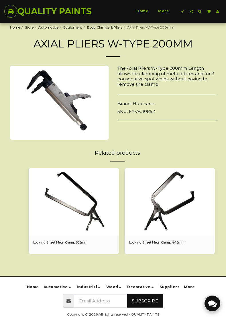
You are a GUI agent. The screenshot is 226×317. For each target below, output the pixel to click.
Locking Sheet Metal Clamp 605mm (63, 242)
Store (29, 27)
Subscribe (145, 301)
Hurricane (143, 103)
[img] (74, 202)
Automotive (48, 27)
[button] (183, 11)
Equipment (72, 27)
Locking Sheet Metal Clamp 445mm (159, 242)
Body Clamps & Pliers (104, 27)
